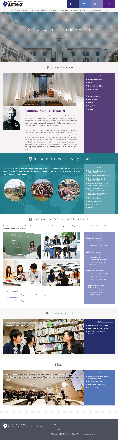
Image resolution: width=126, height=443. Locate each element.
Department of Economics (98, 255)
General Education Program (17, 295)
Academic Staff (93, 388)
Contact (59, 429)
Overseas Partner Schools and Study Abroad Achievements (98, 184)
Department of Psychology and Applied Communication (99, 245)
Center (90, 103)
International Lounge (95, 198)
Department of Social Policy (99, 273)
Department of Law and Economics (97, 263)
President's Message (95, 79)
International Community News (98, 176)
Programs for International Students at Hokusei (97, 194)
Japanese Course (93, 204)
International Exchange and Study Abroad (97, 172)
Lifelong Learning (94, 96)
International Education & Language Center (96, 180)
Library (90, 109)
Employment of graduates (96, 384)
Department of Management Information (98, 259)
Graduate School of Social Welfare (96, 332)
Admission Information (95, 381)
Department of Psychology (98, 279)
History (90, 83)
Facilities (91, 208)
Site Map (53, 424)
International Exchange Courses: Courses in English (97, 189)
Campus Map (92, 99)
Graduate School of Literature (98, 325)
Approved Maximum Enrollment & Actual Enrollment (98, 377)
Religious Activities (94, 89)
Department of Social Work (98, 276)
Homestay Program (94, 201)
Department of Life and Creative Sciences (97, 294)
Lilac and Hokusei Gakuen (96, 86)
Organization (92, 106)
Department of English (97, 241)
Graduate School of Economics (98, 328)
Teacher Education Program (39, 295)
